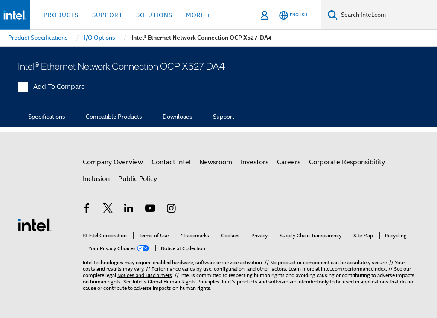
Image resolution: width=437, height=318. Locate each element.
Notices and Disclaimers (144, 275)
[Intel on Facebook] (86, 209)
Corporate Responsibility (347, 162)
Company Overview (113, 162)
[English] (293, 15)
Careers (288, 162)
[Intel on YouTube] (150, 209)
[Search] (333, 14)
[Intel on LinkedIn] (129, 209)
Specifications (46, 116)
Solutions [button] (154, 15)
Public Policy (137, 179)
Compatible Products (114, 116)
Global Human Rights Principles (183, 281)
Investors (254, 162)
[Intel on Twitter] (108, 209)
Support (223, 116)
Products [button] (61, 15)
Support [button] (107, 15)
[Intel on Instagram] (171, 209)
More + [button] (198, 15)
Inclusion (96, 179)
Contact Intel (171, 162)
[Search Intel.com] (387, 15)
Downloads (177, 116)
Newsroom (215, 162)
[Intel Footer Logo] (35, 224)
